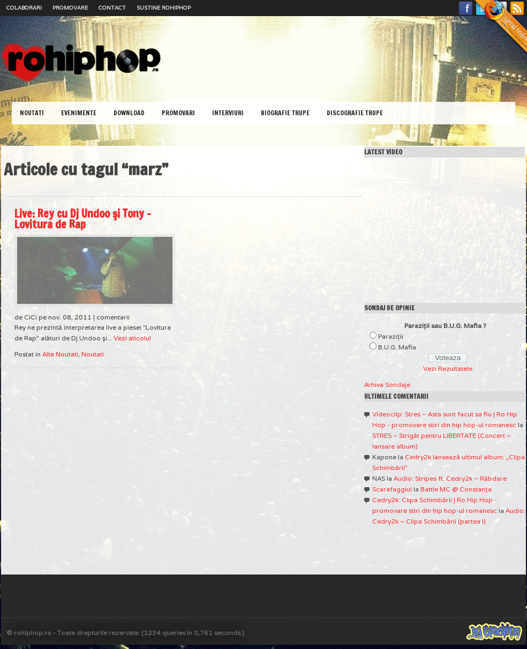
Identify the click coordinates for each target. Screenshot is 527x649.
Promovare (70, 7)
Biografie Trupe (285, 112)
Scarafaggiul (392, 489)
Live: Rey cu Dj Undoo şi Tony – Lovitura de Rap (82, 219)
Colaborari (24, 7)
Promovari (178, 112)
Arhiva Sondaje (387, 385)
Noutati (32, 112)
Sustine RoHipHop (164, 7)
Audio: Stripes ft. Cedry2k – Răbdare (450, 478)
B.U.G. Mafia (397, 347)
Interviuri (228, 112)
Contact (112, 7)
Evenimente (78, 112)
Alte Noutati (60, 354)
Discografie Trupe (355, 112)
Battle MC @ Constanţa (456, 489)
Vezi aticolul (132, 338)
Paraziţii (390, 336)
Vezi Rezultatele (447, 368)
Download (129, 112)
